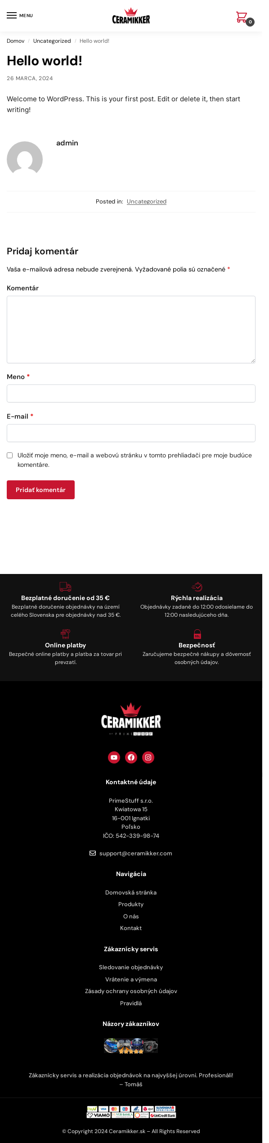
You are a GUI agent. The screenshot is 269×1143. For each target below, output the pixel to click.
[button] (243, 17)
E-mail (20, 416)
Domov (15, 41)
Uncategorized (52, 41)
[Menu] (20, 16)
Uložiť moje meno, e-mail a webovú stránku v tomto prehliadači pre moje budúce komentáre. (135, 460)
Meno (18, 376)
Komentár (23, 288)
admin (67, 143)
